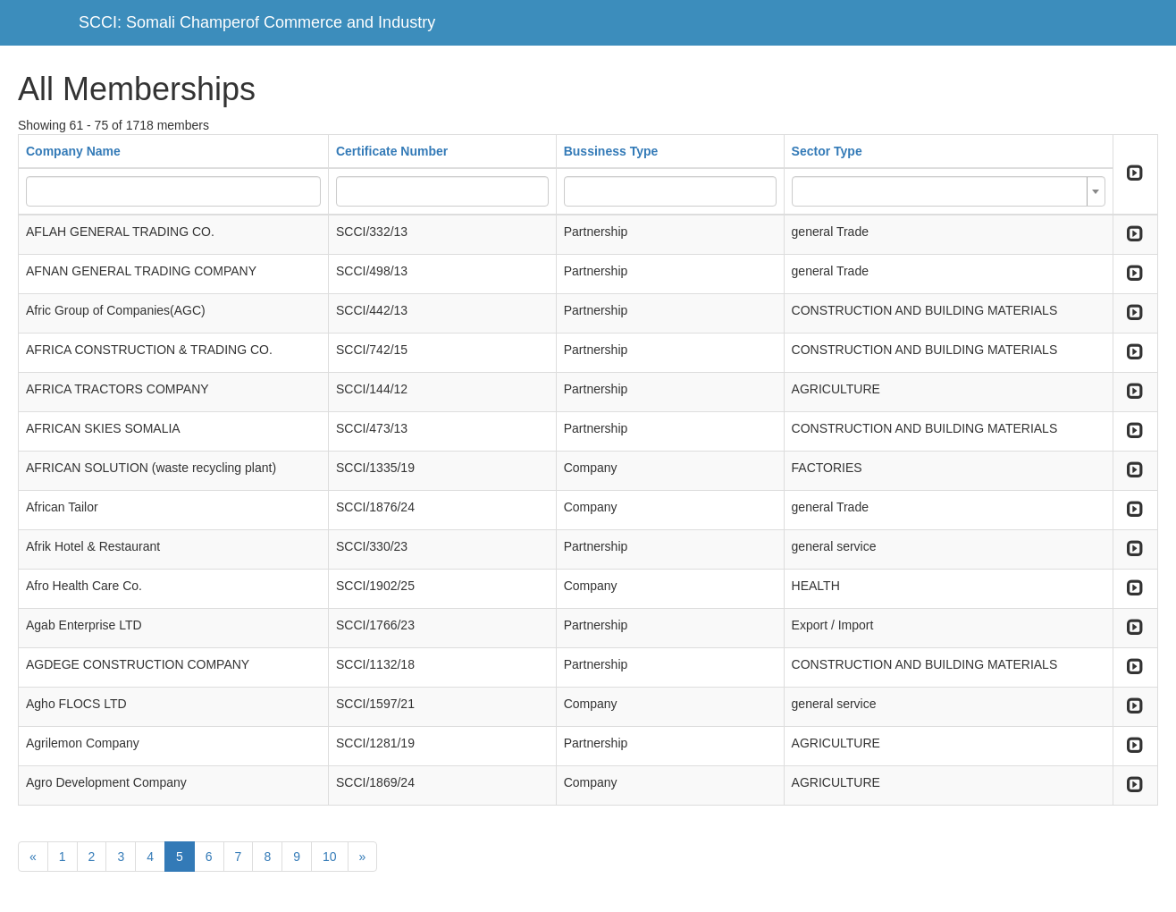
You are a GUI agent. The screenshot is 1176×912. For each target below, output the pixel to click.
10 (330, 856)
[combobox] (948, 191)
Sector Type (827, 151)
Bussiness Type (611, 151)
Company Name (73, 151)
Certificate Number (392, 151)
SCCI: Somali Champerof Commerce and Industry (257, 22)
